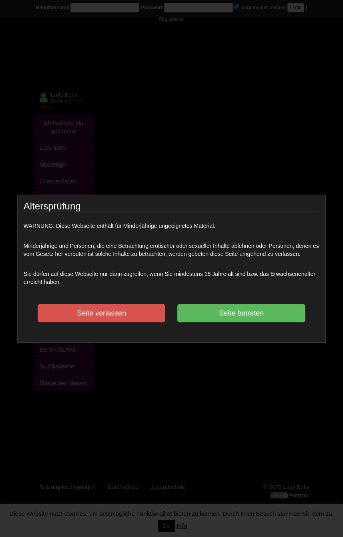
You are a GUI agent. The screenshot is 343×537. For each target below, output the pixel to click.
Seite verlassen (101, 313)
